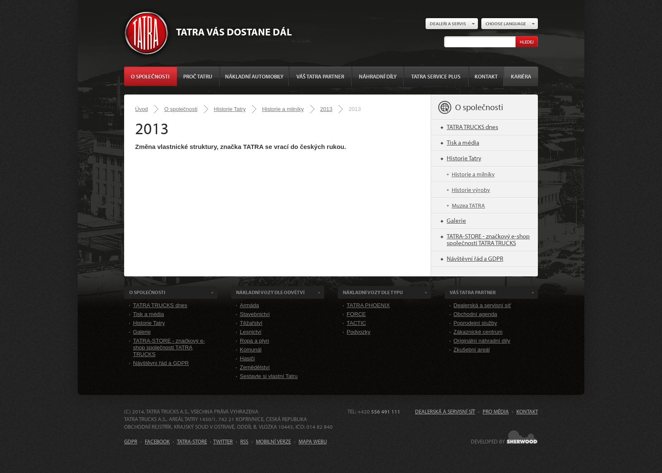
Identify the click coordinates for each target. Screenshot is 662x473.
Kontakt (486, 76)
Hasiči (247, 358)
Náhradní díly (377, 76)
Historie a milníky (283, 109)
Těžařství (251, 323)
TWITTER (223, 441)
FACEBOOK (157, 441)
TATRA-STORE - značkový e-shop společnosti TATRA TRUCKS (488, 239)
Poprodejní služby (475, 323)
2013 (326, 109)
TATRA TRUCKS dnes (472, 127)
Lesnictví (250, 332)
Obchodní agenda (475, 314)
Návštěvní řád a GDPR (475, 258)
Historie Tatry (230, 109)
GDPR (130, 441)
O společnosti (150, 76)
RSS (244, 441)
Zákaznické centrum (477, 332)
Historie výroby (471, 190)
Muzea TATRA (468, 205)
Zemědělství (255, 367)
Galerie (456, 220)
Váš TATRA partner (320, 76)
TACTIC (356, 323)
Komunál (250, 349)
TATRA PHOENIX (368, 305)
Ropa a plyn (254, 341)
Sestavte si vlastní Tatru (269, 376)
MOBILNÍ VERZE (273, 441)
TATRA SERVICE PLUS (436, 76)
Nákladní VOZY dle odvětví (270, 292)
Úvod (141, 109)
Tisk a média (463, 142)
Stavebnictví (255, 314)
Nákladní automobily (254, 76)
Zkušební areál (471, 349)
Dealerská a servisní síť (482, 305)
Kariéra (521, 76)
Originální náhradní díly (481, 341)
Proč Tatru (197, 76)
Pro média (496, 411)
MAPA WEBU (312, 441)
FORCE (356, 314)
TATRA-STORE (192, 441)
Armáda (249, 305)
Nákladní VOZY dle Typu (373, 292)
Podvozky (358, 332)
